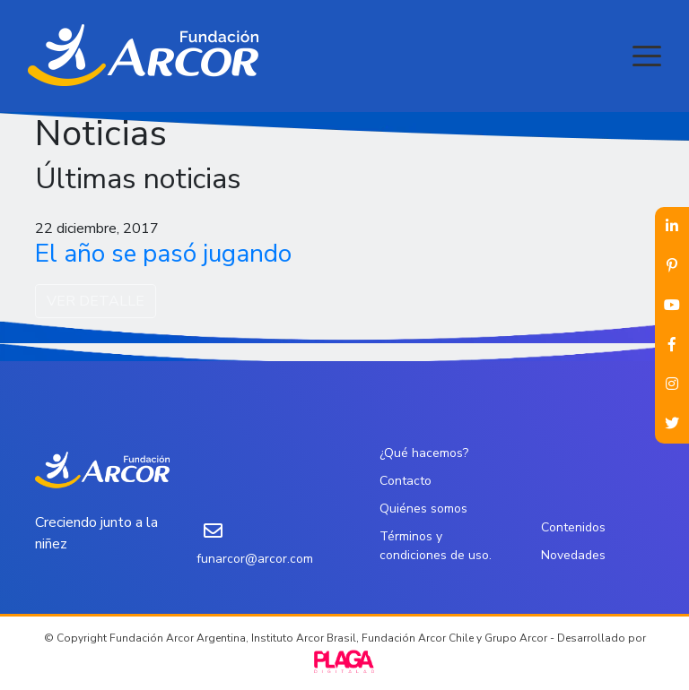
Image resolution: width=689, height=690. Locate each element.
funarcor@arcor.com (254, 558)
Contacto (405, 480)
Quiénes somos (423, 508)
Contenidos (573, 527)
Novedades (573, 555)
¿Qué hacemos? (423, 452)
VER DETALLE (95, 301)
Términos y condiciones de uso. (435, 546)
